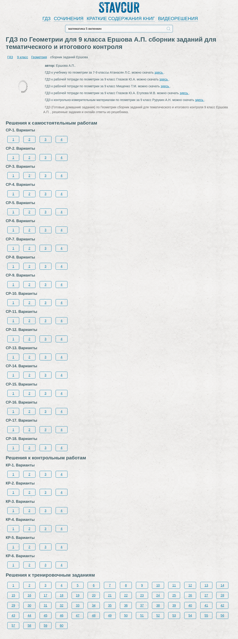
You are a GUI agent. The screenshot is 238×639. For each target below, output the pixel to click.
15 (13, 595)
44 (29, 615)
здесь (159, 72)
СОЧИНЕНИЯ (69, 18)
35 (110, 605)
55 (206, 615)
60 (61, 625)
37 (142, 605)
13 (206, 585)
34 (94, 605)
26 (190, 595)
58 (29, 625)
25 (174, 595)
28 (222, 595)
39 (174, 605)
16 (29, 595)
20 (94, 595)
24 (158, 595)
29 (13, 605)
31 (45, 605)
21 (110, 595)
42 (222, 605)
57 (13, 625)
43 (13, 615)
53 (174, 615)
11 (174, 585)
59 (45, 625)
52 (158, 615)
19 (77, 595)
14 (222, 585)
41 (206, 605)
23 (142, 595)
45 (45, 615)
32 (61, 605)
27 (206, 595)
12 (190, 585)
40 (190, 605)
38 (158, 605)
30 (29, 605)
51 (142, 615)
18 (61, 595)
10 (158, 585)
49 (110, 615)
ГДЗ (46, 18)
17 (45, 595)
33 (77, 605)
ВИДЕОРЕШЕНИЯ (178, 18)
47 (77, 615)
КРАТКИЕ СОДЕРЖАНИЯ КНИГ (121, 18)
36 (126, 605)
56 (222, 615)
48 (94, 615)
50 (126, 615)
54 (190, 615)
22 (126, 595)
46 (61, 615)
